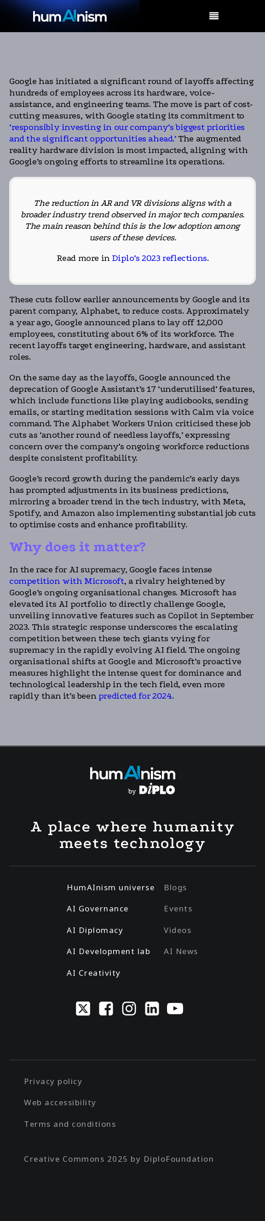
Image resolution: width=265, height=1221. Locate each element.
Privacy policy (53, 1081)
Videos (177, 930)
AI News (181, 951)
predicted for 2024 (135, 696)
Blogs (175, 887)
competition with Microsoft (66, 581)
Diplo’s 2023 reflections (159, 258)
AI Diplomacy (95, 930)
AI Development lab (108, 951)
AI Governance (98, 908)
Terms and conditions (70, 1124)
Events (178, 908)
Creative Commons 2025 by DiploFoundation (119, 1158)
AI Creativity (94, 972)
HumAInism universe (111, 887)
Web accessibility (60, 1102)
